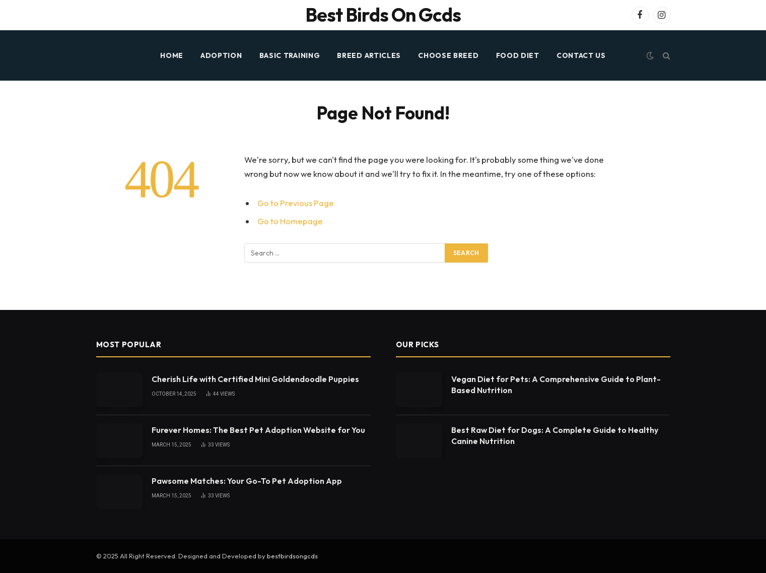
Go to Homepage (290, 221)
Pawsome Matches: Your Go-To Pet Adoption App (247, 481)
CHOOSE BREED (448, 55)
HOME (171, 55)
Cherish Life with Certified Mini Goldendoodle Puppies (255, 379)
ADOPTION (221, 55)
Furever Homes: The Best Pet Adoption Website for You (258, 430)
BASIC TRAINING (289, 55)
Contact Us (581, 55)
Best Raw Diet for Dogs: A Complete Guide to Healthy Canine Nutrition (554, 436)
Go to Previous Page (295, 203)
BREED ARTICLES (369, 55)
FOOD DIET (517, 55)
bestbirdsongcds (292, 556)
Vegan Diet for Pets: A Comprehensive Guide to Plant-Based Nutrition (556, 385)
